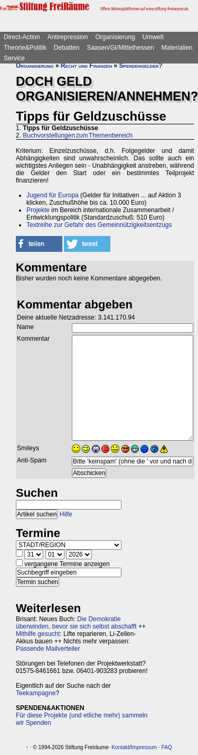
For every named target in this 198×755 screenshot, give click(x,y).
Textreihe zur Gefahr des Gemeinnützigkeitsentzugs (99, 225)
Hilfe (66, 514)
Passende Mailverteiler (48, 648)
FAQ (167, 747)
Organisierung (115, 37)
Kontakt (120, 747)
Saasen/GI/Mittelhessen (120, 47)
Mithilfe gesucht (38, 634)
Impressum (144, 747)
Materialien (177, 47)
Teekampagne (35, 693)
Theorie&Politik (25, 47)
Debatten (67, 47)
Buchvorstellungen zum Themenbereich (78, 135)
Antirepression (68, 37)
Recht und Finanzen (86, 65)
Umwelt (153, 37)
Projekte (38, 210)
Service (14, 58)
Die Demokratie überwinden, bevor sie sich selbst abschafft (76, 622)
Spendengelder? (141, 65)
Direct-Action (22, 37)
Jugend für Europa (52, 195)
